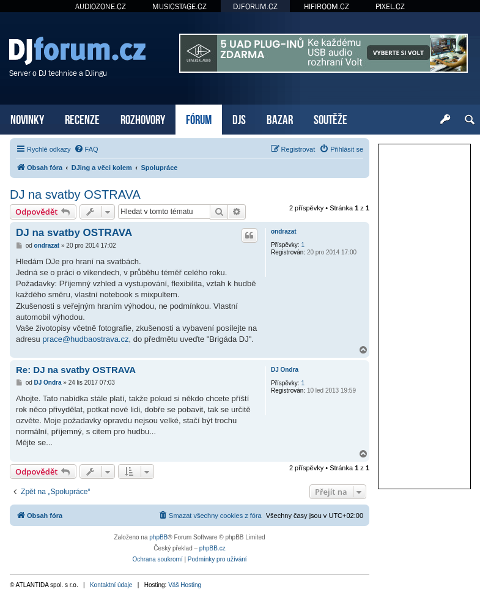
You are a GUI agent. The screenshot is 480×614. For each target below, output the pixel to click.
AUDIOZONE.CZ (100, 6)
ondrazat (284, 231)
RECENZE (82, 118)
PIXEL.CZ (390, 6)
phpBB (158, 537)
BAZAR (280, 118)
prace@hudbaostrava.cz (85, 339)
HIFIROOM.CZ (326, 6)
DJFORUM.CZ (255, 6)
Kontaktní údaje (111, 585)
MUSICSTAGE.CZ (179, 6)
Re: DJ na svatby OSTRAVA (76, 369)
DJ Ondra (284, 369)
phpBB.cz (212, 548)
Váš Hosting (184, 585)
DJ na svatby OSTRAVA (75, 194)
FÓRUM (199, 118)
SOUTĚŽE (330, 118)
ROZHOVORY (142, 118)
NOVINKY (27, 118)
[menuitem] (86, 149)
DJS (239, 118)
